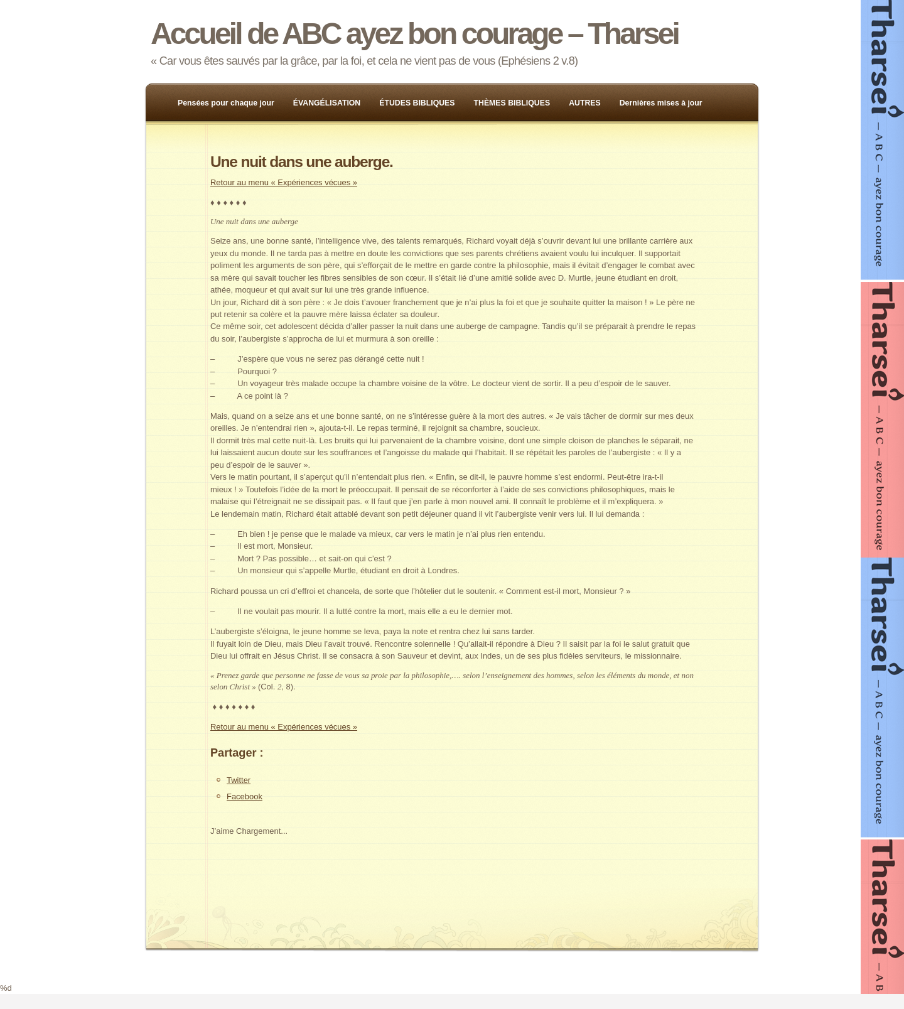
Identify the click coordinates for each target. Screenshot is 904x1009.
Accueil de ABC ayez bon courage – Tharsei (414, 33)
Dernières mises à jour (661, 103)
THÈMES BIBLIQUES (512, 103)
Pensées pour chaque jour (226, 103)
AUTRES (585, 103)
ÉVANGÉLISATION (327, 103)
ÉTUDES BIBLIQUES (417, 103)
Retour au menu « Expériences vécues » (283, 182)
